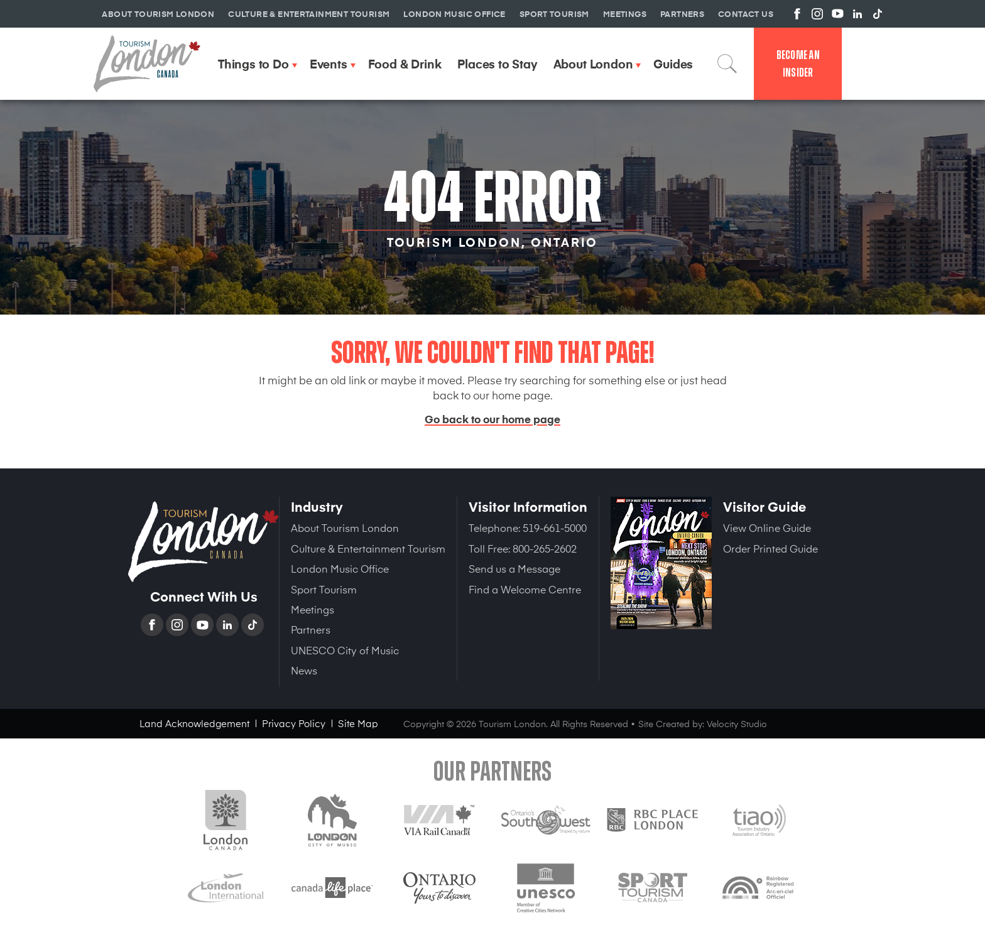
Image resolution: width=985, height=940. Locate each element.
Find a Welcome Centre (525, 589)
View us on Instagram (817, 14)
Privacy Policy (293, 723)
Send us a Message (514, 568)
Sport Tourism (324, 589)
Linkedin (228, 624)
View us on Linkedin (857, 14)
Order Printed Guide (770, 548)
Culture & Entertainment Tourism (368, 548)
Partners (310, 629)
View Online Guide (767, 527)
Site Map (358, 723)
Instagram (178, 624)
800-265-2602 (545, 548)
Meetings (312, 609)
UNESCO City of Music (345, 650)
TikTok (253, 624)
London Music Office (340, 568)
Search (727, 63)
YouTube (203, 624)
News (304, 670)
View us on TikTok (877, 14)
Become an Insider (798, 63)
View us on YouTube (837, 14)
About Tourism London (345, 527)
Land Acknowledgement (194, 723)
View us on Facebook (797, 14)
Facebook (153, 624)
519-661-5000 (555, 527)
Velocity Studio (737, 724)
